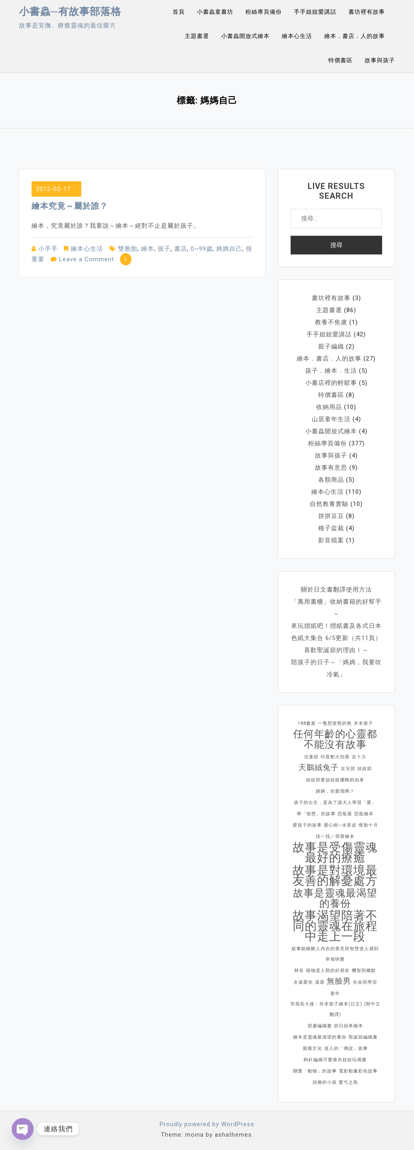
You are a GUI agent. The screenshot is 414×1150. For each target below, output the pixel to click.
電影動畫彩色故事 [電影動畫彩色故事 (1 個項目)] (358, 1071)
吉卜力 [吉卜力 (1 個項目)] (359, 757)
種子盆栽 (331, 528)
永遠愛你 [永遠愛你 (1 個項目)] (303, 982)
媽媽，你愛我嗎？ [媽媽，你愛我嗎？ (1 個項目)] (335, 791)
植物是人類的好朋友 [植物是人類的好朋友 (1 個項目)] (328, 970)
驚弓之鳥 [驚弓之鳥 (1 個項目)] (348, 1082)
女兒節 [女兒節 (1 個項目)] (348, 768)
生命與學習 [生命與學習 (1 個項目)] (365, 982)
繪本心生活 (297, 36)
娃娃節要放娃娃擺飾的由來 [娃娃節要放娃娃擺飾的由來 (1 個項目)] (335, 780)
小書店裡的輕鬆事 (331, 382)
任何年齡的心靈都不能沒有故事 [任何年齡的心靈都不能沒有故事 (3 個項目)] (335, 739)
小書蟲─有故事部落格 (70, 11)
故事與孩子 (380, 60)
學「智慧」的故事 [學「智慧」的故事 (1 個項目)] (316, 813)
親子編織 (331, 346)
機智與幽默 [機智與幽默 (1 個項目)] (364, 970)
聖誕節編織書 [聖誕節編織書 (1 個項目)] (363, 1037)
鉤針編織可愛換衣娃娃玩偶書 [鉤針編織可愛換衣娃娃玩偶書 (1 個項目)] (335, 1059)
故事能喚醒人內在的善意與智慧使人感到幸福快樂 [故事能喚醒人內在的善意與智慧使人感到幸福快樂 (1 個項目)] (335, 954)
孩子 (164, 248)
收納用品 (329, 407)
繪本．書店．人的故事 (354, 36)
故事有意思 (331, 467)
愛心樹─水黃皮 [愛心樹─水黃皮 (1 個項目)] (340, 825)
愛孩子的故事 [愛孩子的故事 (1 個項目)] (307, 825)
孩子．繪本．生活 (331, 370)
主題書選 (197, 36)
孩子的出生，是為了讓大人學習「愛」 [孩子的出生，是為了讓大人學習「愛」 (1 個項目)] (335, 802)
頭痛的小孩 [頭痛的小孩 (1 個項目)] (325, 1082)
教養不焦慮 (331, 322)
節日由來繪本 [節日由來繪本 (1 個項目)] (348, 1025)
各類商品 (331, 479)
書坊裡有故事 (367, 11)
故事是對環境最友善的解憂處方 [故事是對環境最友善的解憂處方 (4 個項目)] (335, 875)
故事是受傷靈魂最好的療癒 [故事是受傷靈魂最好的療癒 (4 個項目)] (335, 852)
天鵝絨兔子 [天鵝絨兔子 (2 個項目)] (318, 767)
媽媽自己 (229, 248)
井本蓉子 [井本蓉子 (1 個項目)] (363, 723)
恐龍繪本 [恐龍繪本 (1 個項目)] (364, 813)
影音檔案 (331, 540)
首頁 (179, 11)
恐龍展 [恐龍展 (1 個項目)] (345, 813)
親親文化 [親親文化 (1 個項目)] (312, 1048)
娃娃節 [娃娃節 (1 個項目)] (364, 768)
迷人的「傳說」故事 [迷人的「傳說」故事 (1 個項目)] (346, 1048)
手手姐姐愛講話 (315, 11)
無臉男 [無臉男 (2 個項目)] (339, 981)
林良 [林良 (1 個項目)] (299, 970)
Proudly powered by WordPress (207, 1124)
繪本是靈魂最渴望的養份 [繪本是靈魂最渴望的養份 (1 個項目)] (319, 1037)
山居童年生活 (331, 419)
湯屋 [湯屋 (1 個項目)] (320, 982)
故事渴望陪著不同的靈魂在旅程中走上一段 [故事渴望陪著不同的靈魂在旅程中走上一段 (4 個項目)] (335, 926)
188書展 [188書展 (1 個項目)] (307, 723)
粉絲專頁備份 (263, 11)
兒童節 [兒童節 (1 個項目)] (311, 757)
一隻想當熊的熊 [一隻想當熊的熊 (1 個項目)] (335, 723)
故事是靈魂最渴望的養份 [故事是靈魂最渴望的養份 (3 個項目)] (335, 898)
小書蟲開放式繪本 (245, 36)
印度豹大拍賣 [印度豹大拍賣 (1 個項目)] (335, 757)
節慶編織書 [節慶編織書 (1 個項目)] (320, 1025)
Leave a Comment (86, 259)
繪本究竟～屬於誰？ (70, 206)
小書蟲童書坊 (215, 11)
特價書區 (340, 60)
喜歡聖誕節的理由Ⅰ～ (336, 650)
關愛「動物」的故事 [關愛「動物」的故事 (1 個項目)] (315, 1071)
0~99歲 (202, 248)
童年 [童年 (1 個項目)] (335, 993)
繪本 (147, 248)
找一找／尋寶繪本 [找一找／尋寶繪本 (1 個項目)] (335, 836)
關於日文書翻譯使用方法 (336, 589)
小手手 (48, 248)
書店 (180, 248)
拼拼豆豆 (331, 516)
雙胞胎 (127, 248)
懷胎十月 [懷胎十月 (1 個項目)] (368, 825)
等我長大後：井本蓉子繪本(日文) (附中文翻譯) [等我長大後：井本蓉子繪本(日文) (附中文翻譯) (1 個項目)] (335, 1009)
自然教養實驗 (329, 504)
